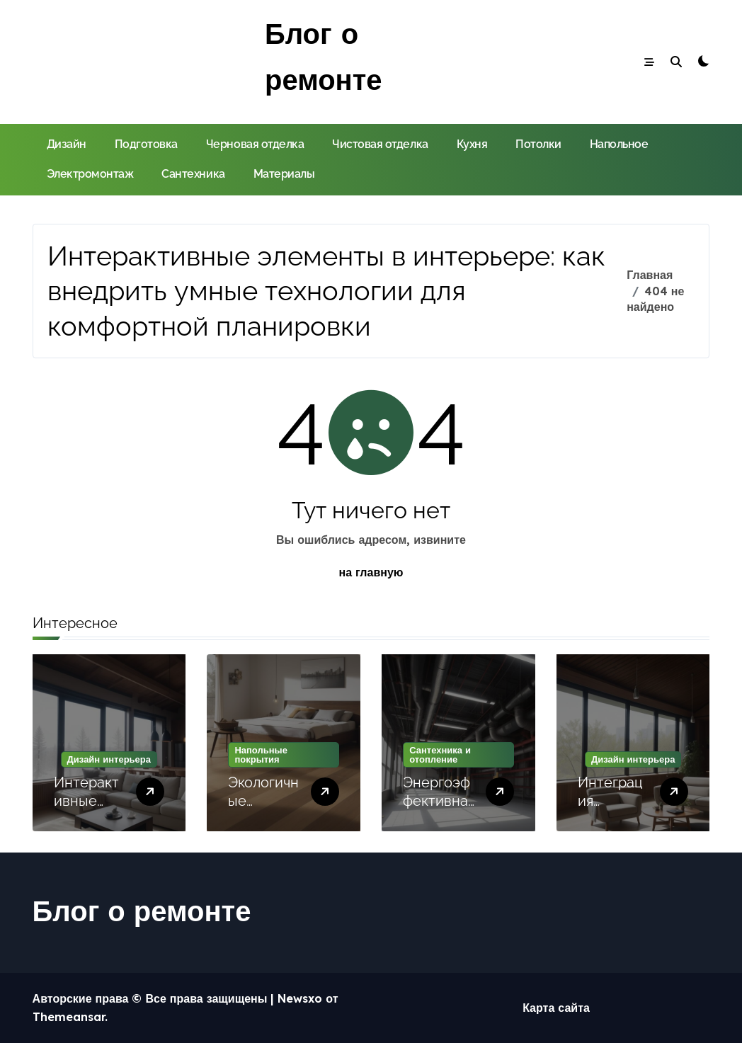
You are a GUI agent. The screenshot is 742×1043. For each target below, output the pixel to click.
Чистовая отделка (380, 144)
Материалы (284, 174)
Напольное (619, 144)
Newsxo (300, 998)
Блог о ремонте (142, 910)
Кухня (472, 144)
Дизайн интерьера (109, 759)
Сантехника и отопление (440, 754)
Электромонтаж (90, 174)
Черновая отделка (255, 144)
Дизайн (66, 144)
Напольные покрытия (260, 754)
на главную (371, 572)
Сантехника (192, 174)
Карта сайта (556, 1008)
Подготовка (146, 144)
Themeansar (69, 1017)
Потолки (538, 144)
